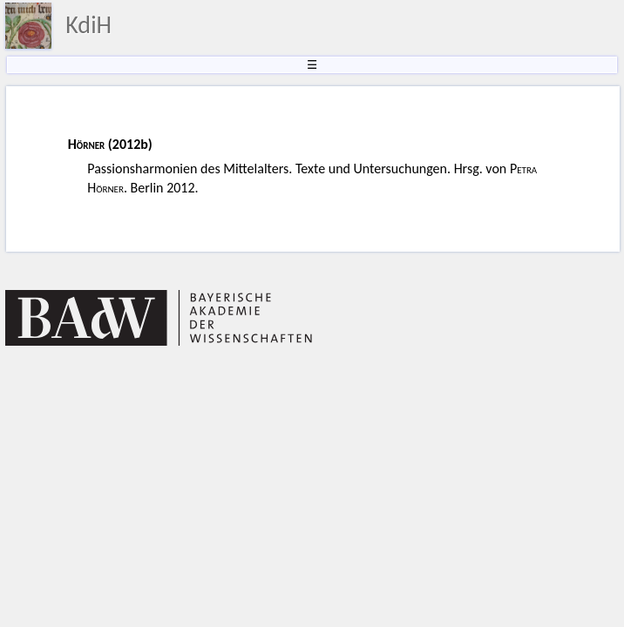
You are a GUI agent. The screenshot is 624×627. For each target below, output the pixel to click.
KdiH (88, 25)
